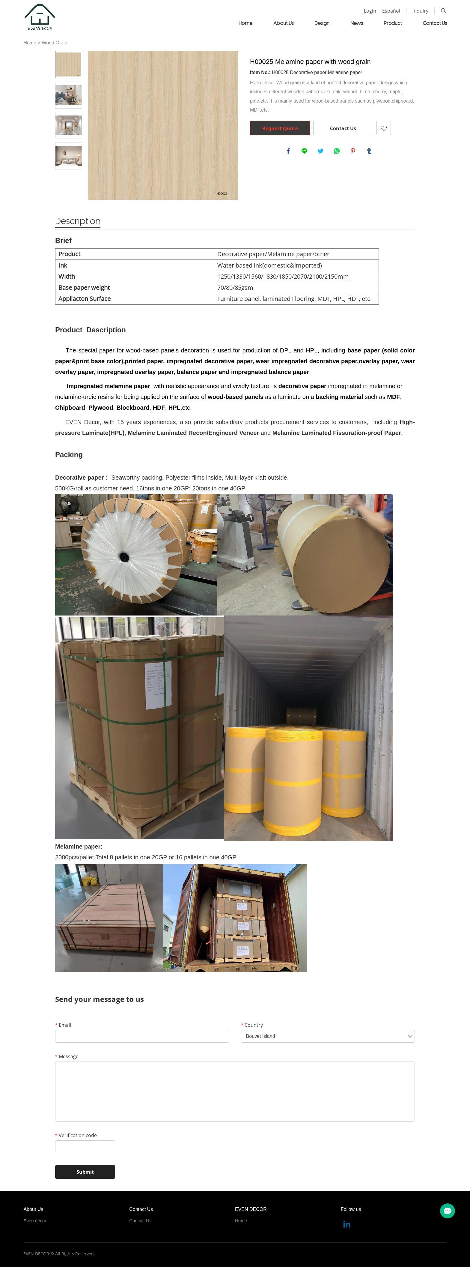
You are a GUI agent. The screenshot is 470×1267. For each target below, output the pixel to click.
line (305, 151)
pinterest (353, 151)
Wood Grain (54, 42)
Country (252, 1025)
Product (393, 23)
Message (67, 1056)
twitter (321, 151)
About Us (283, 23)
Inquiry (420, 10)
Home (245, 23)
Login (370, 10)
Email (63, 1025)
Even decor (34, 1220)
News (356, 23)
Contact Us (435, 23)
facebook (288, 151)
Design (321, 23)
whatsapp (337, 151)
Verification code (76, 1135)
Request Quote (280, 128)
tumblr (369, 151)
